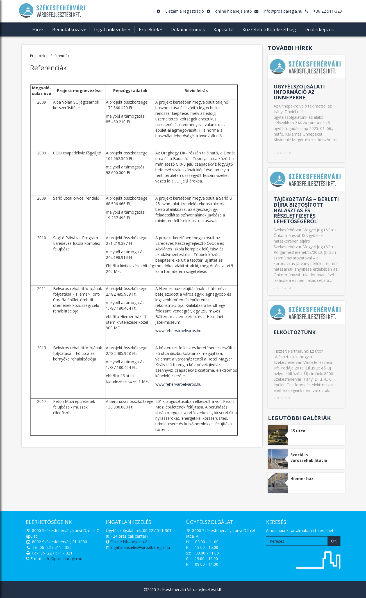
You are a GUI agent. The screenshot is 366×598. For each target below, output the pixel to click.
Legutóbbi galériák (299, 418)
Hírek (38, 29)
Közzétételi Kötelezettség (269, 29)
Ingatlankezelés (112, 31)
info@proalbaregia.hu (278, 11)
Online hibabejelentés (129, 541)
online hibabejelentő (229, 11)
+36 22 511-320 (323, 11)
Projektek (150, 31)
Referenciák (60, 55)
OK (334, 541)
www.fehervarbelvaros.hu (178, 330)
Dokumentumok (188, 29)
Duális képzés (319, 29)
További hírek (290, 48)
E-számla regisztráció (180, 11)
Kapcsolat (223, 29)
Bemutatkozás (69, 31)
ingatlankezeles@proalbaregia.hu (140, 547)
